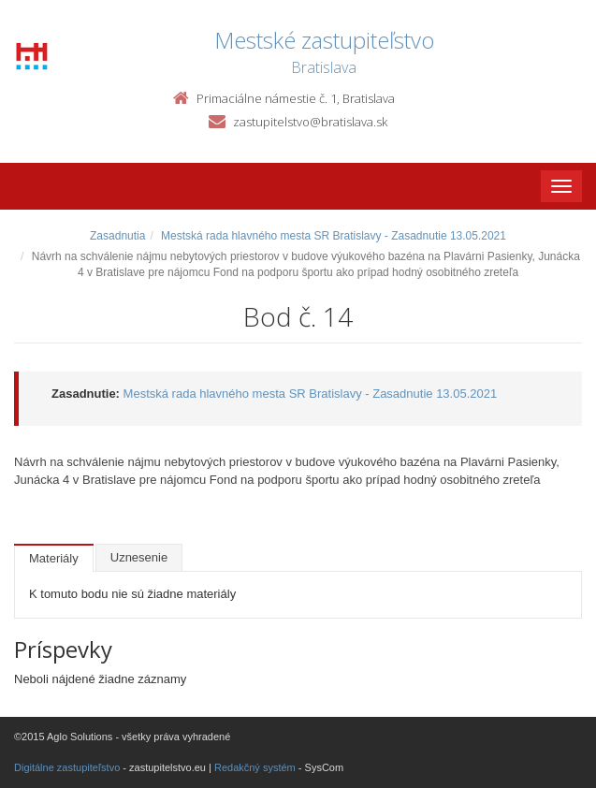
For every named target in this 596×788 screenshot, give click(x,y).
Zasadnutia (117, 235)
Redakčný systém (255, 767)
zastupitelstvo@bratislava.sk (310, 121)
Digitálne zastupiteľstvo (67, 767)
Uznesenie (138, 557)
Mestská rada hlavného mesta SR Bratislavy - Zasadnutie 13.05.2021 (333, 235)
